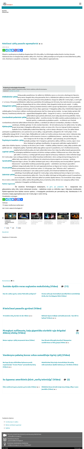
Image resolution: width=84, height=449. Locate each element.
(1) (77, 331)
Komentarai (8, 281)
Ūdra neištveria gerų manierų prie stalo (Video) (20, 387)
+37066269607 (27, 445)
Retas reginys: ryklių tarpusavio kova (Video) (19, 340)
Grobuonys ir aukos (12, 422)
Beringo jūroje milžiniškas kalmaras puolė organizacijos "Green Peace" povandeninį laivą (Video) (19, 364)
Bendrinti (5, 232)
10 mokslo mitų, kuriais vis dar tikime (16, 316)
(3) (9, 367)
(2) (67, 342)
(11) (65, 286)
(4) (30, 315)
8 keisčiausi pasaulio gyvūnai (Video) (22, 308)
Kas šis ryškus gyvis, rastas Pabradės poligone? (19, 294)
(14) (54, 318)
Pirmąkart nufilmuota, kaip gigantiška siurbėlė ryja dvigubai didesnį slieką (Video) (34, 331)
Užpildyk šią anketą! (14, 91)
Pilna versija (5, 448)
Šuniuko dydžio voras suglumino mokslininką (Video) (30, 286)
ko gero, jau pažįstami (55, 187)
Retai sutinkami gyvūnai (13, 425)
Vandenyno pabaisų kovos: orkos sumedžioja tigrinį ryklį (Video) (36, 355)
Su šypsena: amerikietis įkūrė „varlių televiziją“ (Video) (32, 379)
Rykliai (8, 428)
